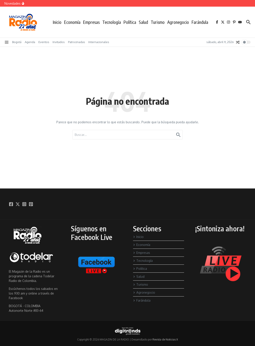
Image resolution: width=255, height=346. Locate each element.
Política (130, 22)
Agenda (30, 42)
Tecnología (111, 22)
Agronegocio (178, 22)
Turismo (158, 22)
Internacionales (98, 42)
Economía (72, 22)
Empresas (91, 22)
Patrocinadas (76, 42)
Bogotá (16, 42)
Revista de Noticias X (165, 339)
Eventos (43, 42)
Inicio (57, 22)
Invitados (59, 42)
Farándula (200, 22)
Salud (143, 22)
